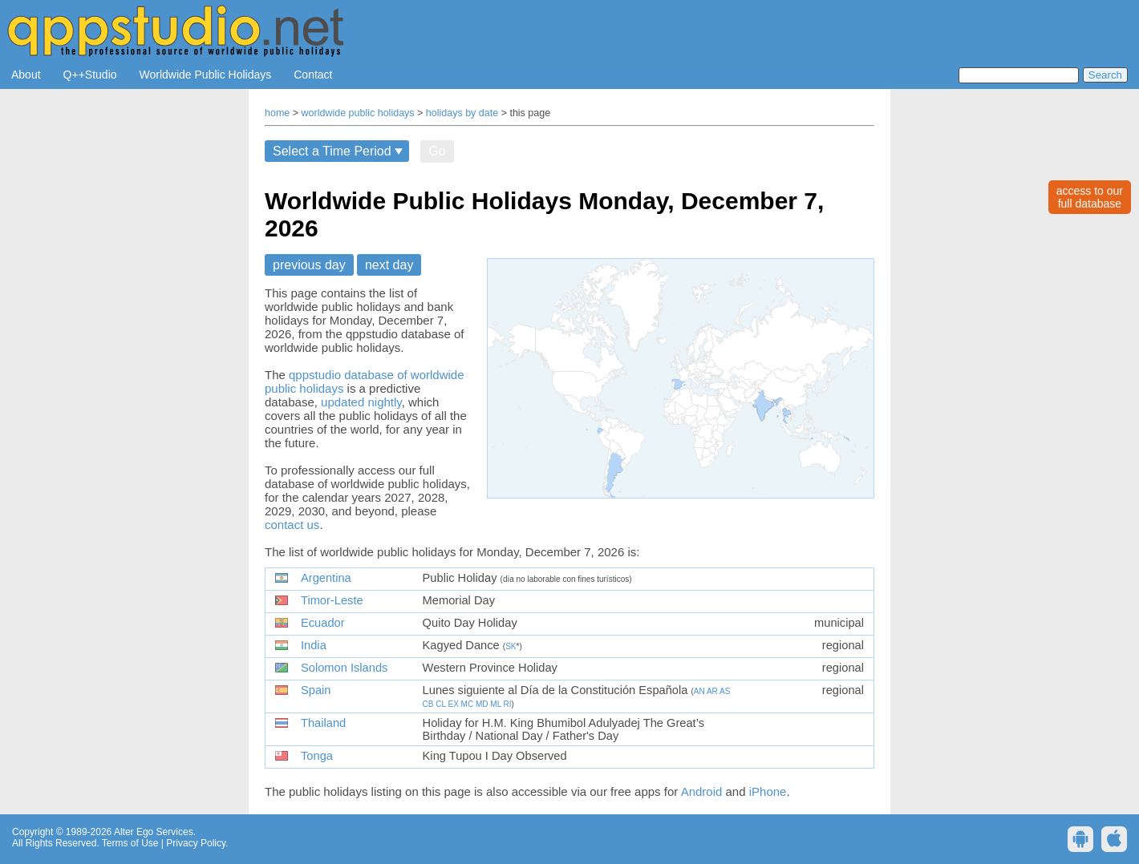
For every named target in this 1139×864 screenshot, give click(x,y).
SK (510, 646)
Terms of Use (130, 843)
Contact (313, 74)
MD (482, 704)
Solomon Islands (344, 667)
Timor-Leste (332, 600)
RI (508, 704)
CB (428, 704)
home (277, 113)
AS (724, 691)
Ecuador (323, 622)
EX (453, 704)
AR (712, 691)
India (313, 645)
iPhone (768, 791)
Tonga (317, 755)
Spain (316, 690)
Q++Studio (90, 74)
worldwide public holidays (358, 113)
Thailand (323, 723)
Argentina (326, 577)
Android (702, 791)
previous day (309, 265)
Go (436, 151)
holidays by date (462, 113)
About (26, 74)
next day (389, 265)
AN (699, 691)
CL (440, 704)
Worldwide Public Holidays (206, 74)
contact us (292, 524)
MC (467, 704)
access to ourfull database (1089, 197)
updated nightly (361, 402)
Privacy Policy (195, 843)
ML (495, 704)
